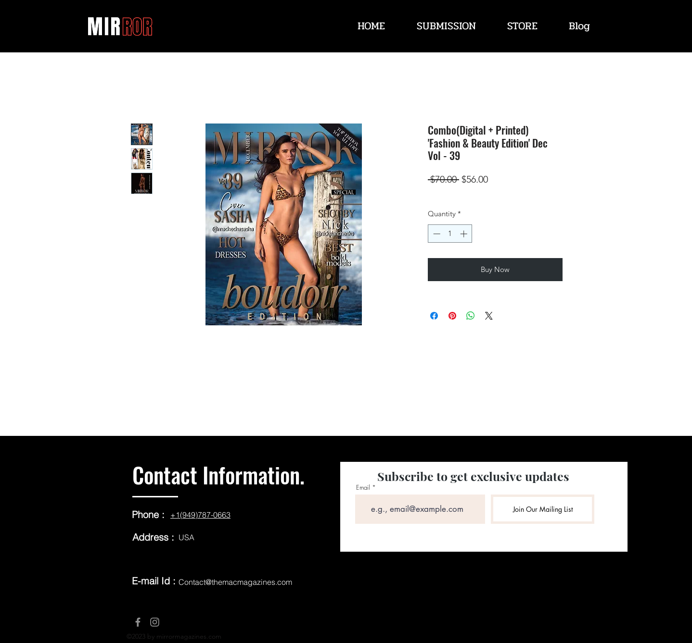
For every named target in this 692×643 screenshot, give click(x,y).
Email (363, 487)
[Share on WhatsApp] (470, 316)
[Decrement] (435, 234)
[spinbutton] (450, 234)
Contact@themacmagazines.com (235, 582)
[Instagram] (155, 622)
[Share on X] (489, 316)
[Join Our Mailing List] (542, 509)
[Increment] (464, 234)
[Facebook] (138, 622)
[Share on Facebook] (434, 316)
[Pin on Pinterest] (452, 316)
